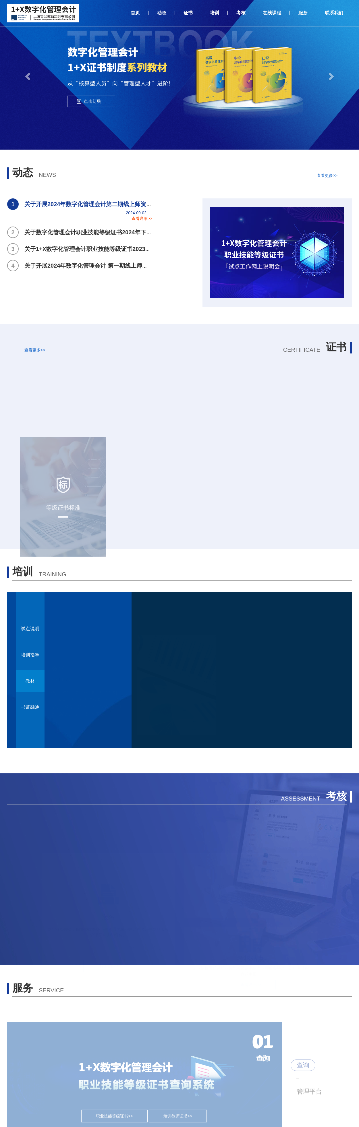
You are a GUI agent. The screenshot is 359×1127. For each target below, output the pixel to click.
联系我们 (334, 12)
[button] (27, 75)
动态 (161, 12)
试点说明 (30, 628)
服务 (303, 12)
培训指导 (30, 654)
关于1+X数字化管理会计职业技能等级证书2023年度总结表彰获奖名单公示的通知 (119, 249)
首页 (135, 12)
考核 (241, 12)
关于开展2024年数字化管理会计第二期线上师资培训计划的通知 (97, 204)
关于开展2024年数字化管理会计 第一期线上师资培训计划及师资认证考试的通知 (117, 265)
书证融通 (30, 707)
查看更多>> (327, 175)
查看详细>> (142, 218)
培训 (214, 12)
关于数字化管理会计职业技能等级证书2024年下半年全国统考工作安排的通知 (114, 232)
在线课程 (272, 12)
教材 (30, 680)
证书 (188, 12)
